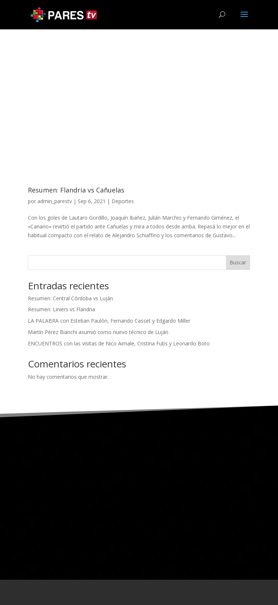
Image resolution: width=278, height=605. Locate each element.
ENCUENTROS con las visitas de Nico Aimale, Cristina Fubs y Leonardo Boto (119, 343)
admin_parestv (54, 201)
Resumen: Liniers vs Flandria (61, 309)
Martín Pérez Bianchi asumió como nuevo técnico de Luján (98, 332)
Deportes (122, 201)
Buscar (238, 262)
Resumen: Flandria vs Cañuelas (76, 190)
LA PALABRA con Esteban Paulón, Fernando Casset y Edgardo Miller (109, 320)
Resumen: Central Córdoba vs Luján (70, 298)
